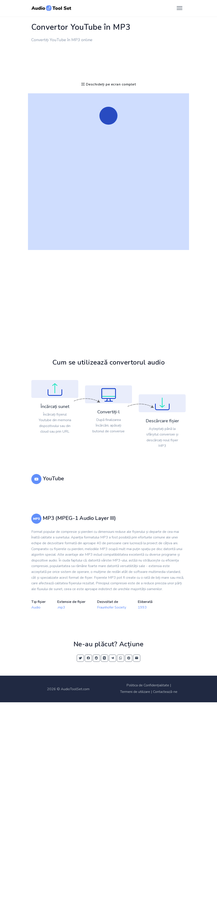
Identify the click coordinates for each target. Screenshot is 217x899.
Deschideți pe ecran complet (108, 84)
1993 (142, 607)
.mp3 (61, 607)
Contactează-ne (165, 691)
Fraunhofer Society (111, 607)
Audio (35, 607)
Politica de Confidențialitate (147, 685)
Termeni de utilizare (135, 691)
